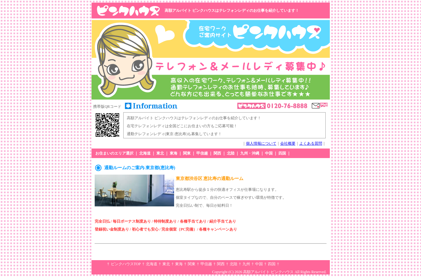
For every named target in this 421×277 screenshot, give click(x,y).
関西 (217, 153)
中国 (269, 153)
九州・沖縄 (249, 153)
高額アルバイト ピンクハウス (268, 272)
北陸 (230, 153)
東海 (173, 153)
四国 (282, 153)
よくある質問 (310, 143)
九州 (246, 264)
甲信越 (202, 153)
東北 (160, 153)
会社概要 (287, 143)
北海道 (145, 153)
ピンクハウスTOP (126, 264)
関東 (187, 153)
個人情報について (261, 143)
